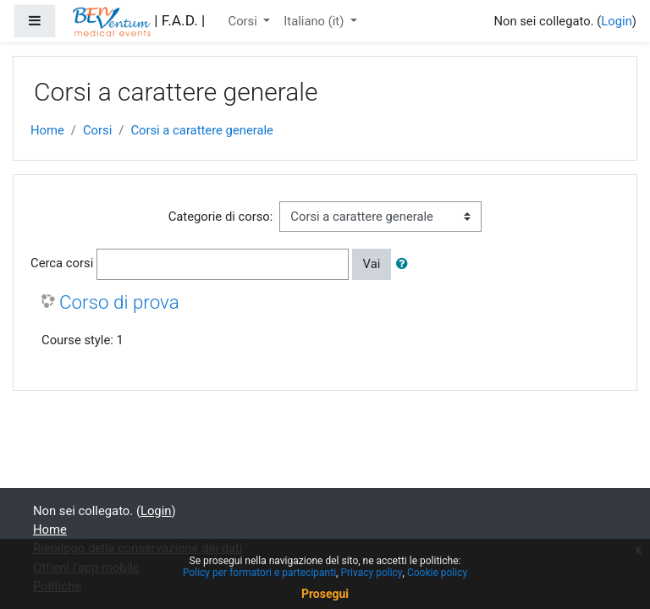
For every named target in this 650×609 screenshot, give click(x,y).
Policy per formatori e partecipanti (259, 573)
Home (47, 130)
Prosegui (325, 594)
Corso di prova (119, 302)
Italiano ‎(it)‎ (315, 21)
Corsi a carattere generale (201, 130)
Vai (372, 264)
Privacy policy (371, 573)
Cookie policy (437, 573)
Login (616, 21)
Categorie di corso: (220, 216)
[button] (405, 264)
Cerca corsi (61, 263)
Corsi (245, 21)
